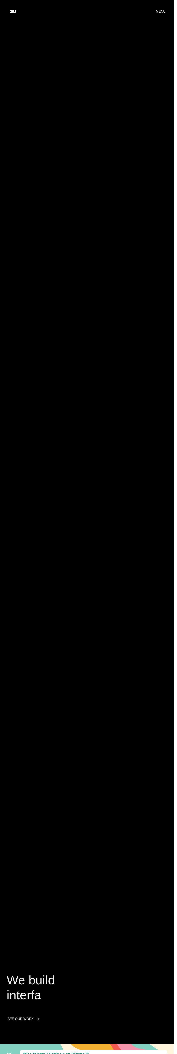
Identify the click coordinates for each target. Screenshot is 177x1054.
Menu (161, 11)
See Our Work (23, 1020)
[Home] (13, 12)
